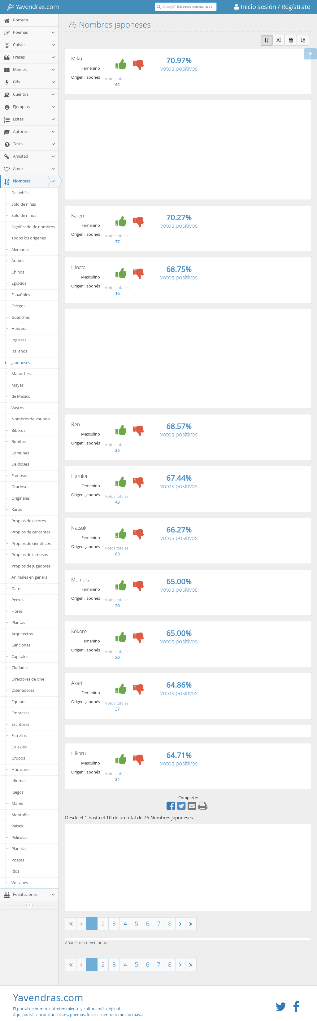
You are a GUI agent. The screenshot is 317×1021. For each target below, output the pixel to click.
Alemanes (20, 249)
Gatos (16, 588)
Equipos (18, 701)
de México (20, 396)
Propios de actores (28, 521)
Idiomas (18, 780)
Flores (17, 611)
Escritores (20, 724)
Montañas (20, 814)
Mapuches (21, 373)
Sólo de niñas (23, 204)
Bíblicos (18, 430)
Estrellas (19, 735)
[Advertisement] (188, 150)
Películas (19, 837)
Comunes (20, 453)
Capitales (19, 656)
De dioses (20, 464)
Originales (20, 498)
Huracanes (21, 769)
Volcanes (19, 882)
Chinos (17, 272)
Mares (17, 803)
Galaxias (19, 747)
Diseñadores (22, 690)
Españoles (20, 294)
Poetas (17, 860)
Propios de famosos (29, 554)
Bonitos (18, 441)
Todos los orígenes (28, 238)
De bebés (19, 192)
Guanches (20, 317)
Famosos (19, 475)
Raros (16, 509)
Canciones (20, 645)
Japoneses (16, 362)
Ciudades (19, 667)
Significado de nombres (33, 227)
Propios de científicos (31, 543)
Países (17, 826)
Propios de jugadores (30, 566)
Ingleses (18, 340)
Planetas (19, 848)
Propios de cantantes (30, 532)
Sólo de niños (23, 215)
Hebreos (19, 328)
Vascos (17, 407)
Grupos (18, 758)
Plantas (18, 622)
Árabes (17, 260)
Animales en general (29, 577)
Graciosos (20, 486)
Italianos (19, 351)
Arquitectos (22, 634)
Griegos (18, 306)
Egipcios (18, 283)
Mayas (17, 385)
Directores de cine (27, 679)
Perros (17, 600)
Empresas (20, 713)
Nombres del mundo (30, 419)
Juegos (17, 792)
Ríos (15, 871)
